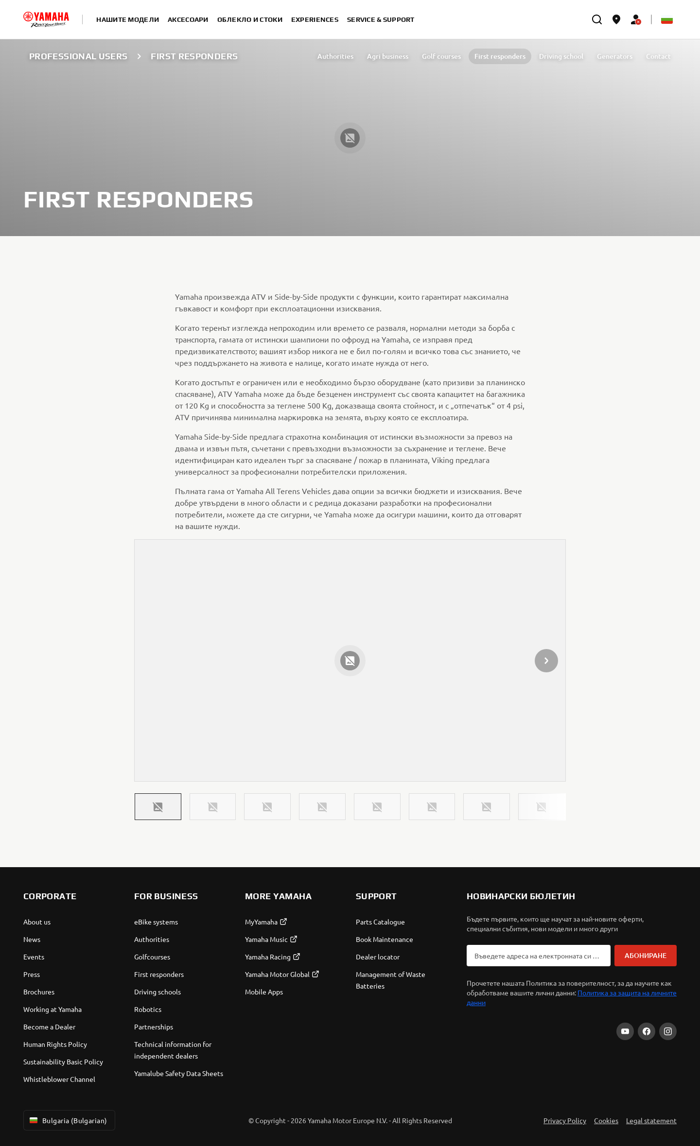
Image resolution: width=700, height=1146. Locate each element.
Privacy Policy (564, 1120)
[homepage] (46, 19)
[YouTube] (625, 1031)
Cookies (606, 1120)
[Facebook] (646, 1031)
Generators (614, 56)
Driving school (561, 56)
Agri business (387, 56)
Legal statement (651, 1120)
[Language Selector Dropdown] (667, 19)
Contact (658, 56)
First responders (499, 56)
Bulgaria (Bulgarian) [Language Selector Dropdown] (67, 1120)
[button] (158, 806)
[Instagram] (668, 1031)
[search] (597, 19)
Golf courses (441, 56)
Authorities (335, 56)
